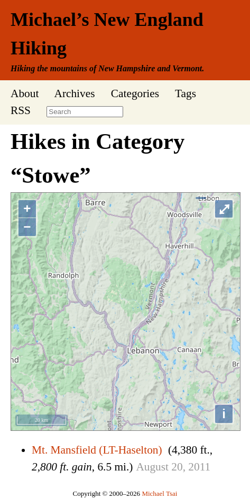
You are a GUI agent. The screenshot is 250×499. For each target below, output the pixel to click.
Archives (74, 93)
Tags (185, 93)
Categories (135, 93)
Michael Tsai (159, 493)
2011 (199, 466)
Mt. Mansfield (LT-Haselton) (97, 450)
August (152, 466)
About (25, 93)
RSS (21, 110)
